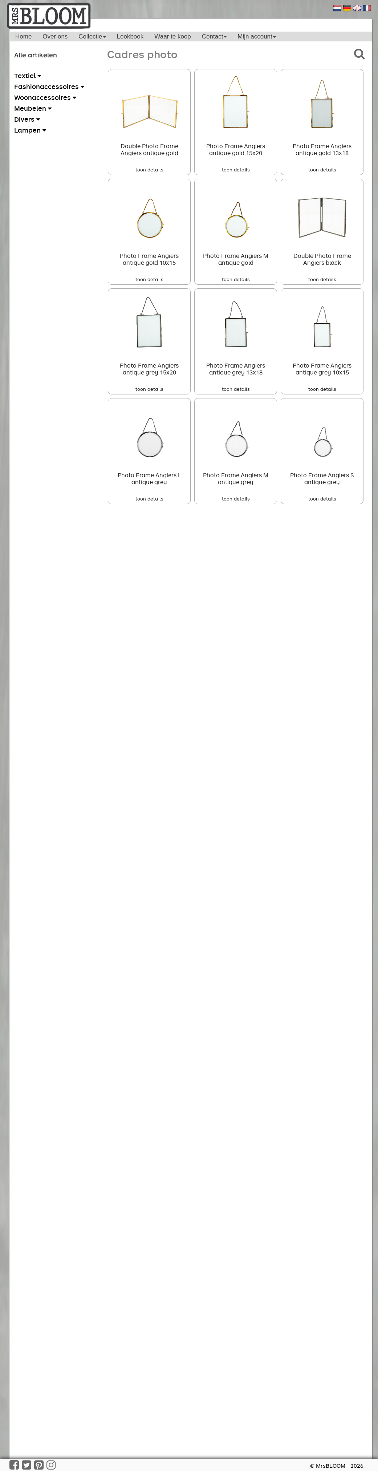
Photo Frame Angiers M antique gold (235, 259)
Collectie (92, 36)
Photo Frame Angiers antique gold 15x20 (235, 149)
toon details (149, 170)
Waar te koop (172, 36)
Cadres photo (142, 54)
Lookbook (130, 36)
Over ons (55, 36)
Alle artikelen (35, 55)
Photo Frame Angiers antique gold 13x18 (322, 149)
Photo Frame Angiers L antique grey (149, 478)
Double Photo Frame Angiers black (322, 259)
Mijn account (256, 36)
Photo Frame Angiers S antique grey (322, 478)
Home (23, 36)
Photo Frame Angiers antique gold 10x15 (149, 259)
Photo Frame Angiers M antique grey (235, 478)
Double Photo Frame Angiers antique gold (149, 149)
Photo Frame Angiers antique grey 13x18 (235, 369)
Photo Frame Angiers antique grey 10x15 (322, 369)
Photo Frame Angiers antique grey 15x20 (149, 369)
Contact (214, 36)
